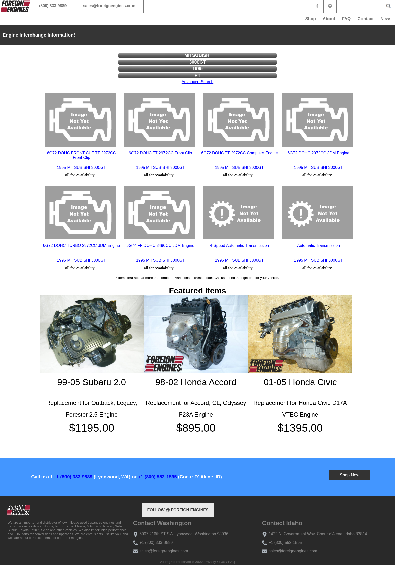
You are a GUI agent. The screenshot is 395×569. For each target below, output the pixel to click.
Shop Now (349, 475)
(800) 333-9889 (53, 6)
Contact (366, 18)
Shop (310, 18)
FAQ (346, 18)
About (329, 18)
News (385, 18)
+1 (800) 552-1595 (157, 476)
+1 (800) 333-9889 (73, 476)
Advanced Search (197, 82)
